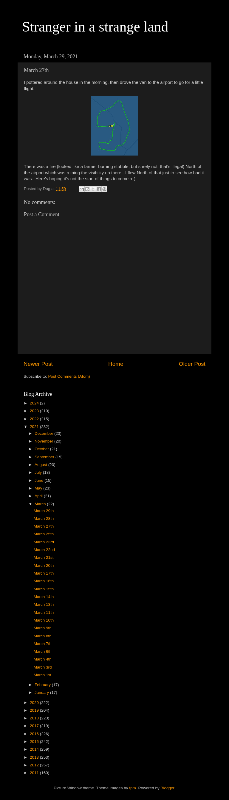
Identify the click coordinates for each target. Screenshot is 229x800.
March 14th (44, 596)
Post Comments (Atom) (69, 376)
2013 (35, 757)
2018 (35, 718)
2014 (35, 749)
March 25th (44, 534)
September (45, 457)
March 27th (44, 526)
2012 (35, 765)
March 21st (44, 557)
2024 (35, 403)
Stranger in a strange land (95, 26)
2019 (35, 710)
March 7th (43, 643)
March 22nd (44, 550)
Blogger (167, 788)
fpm (132, 788)
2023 (35, 411)
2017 (35, 726)
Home (115, 364)
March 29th (44, 511)
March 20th (44, 565)
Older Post (192, 364)
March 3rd (43, 667)
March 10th (44, 620)
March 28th (44, 518)
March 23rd (44, 542)
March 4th (43, 659)
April (39, 496)
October (42, 449)
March (41, 504)
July (39, 472)
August (41, 464)
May (39, 488)
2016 (35, 734)
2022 (35, 419)
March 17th (44, 573)
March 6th (43, 651)
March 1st (42, 675)
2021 (35, 426)
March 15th (44, 589)
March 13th (44, 604)
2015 (35, 741)
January (42, 692)
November (44, 441)
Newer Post (38, 364)
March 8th (43, 636)
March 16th (44, 581)
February (43, 685)
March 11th (44, 612)
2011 (35, 773)
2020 (35, 702)
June (39, 480)
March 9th (43, 628)
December (44, 433)
